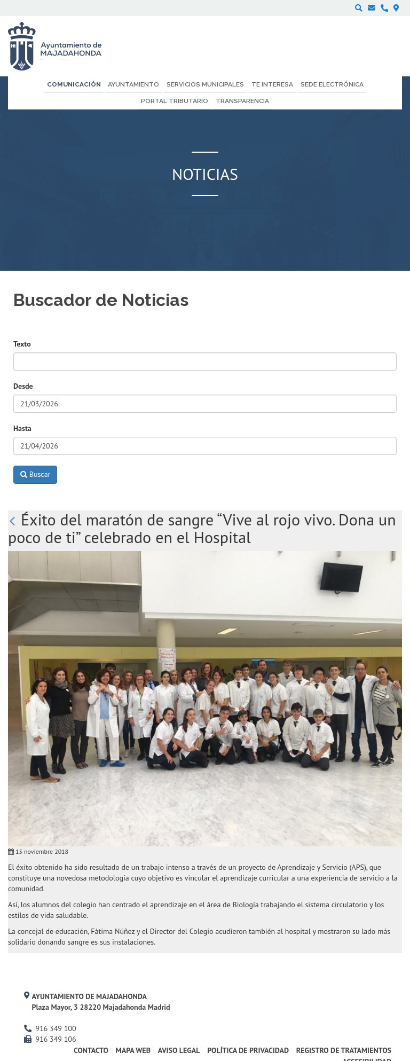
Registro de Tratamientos (343, 1050)
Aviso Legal (179, 1050)
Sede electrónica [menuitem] (332, 84)
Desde (23, 386)
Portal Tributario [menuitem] (174, 101)
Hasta (22, 428)
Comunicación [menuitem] (74, 84)
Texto (22, 344)
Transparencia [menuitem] (242, 101)
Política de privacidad (248, 1050)
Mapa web (133, 1050)
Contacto (91, 1050)
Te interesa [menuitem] (272, 84)
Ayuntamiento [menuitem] (133, 84)
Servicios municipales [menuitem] (205, 84)
